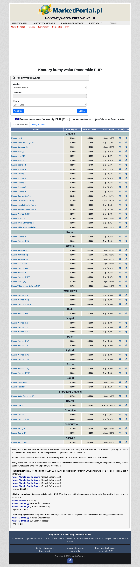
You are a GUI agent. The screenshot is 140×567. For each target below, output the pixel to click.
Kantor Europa (17, 415)
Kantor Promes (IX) (19, 313)
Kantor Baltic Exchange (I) (22, 142)
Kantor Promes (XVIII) (20, 373)
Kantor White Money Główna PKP (25, 286)
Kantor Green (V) (18, 187)
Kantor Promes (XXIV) (20, 277)
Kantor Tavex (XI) (18, 218)
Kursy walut (44, 551)
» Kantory (30, 27)
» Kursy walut (43, 27)
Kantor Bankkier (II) (19, 255)
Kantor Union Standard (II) (22, 223)
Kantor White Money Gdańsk (23, 227)
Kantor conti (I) (17, 151)
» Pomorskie (56, 27)
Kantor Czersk (17, 405)
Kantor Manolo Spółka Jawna (23, 205)
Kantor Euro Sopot (19, 382)
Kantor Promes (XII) (19, 327)
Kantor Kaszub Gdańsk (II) (22, 200)
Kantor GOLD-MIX (19, 264)
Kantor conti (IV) (18, 160)
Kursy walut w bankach (105, 548)
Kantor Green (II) (18, 178)
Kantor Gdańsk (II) (19, 169)
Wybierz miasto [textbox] (21, 87)
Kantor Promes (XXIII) (20, 214)
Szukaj (82, 111)
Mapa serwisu (77, 534)
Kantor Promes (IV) (19, 268)
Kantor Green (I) (18, 174)
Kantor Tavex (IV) (18, 281)
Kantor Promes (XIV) (20, 341)
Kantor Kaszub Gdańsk (21, 196)
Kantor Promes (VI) (19, 295)
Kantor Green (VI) (18, 191)
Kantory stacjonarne (45, 548)
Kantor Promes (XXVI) (20, 332)
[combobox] (50, 87)
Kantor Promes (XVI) (20, 355)
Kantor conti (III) (18, 156)
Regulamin (54, 534)
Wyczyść (18, 111)
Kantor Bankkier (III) (19, 259)
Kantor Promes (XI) (19, 323)
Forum (113, 23)
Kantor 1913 (16, 138)
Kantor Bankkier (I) (19, 250)
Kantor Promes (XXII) (20, 419)
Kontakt (65, 534)
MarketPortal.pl (18, 27)
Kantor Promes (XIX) (20, 368)
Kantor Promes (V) (19, 273)
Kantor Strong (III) (18, 442)
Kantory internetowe (75, 548)
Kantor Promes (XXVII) (21, 304)
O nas (88, 534)
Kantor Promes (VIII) (20, 300)
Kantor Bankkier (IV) (20, 147)
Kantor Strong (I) (18, 428)
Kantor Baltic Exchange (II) (22, 396)
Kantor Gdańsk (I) (18, 165)
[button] (126, 138)
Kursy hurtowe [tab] (38, 124)
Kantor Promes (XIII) (20, 241)
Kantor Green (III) (18, 183)
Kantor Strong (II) (18, 433)
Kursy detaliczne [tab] (20, 124)
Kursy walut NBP (105, 551)
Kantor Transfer (17, 387)
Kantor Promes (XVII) (20, 359)
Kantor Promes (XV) (19, 345)
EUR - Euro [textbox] (19, 105)
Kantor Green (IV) (18, 236)
